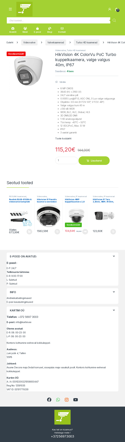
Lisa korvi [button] (57, 231)
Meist (25, 30)
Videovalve (29, 42)
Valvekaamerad (55, 42)
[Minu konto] (110, 9)
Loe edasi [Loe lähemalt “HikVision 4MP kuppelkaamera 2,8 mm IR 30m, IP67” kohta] (85, 231)
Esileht (10, 42)
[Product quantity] (66, 160)
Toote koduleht (63, 138)
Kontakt (62, 30)
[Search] (114, 20)
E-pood (37, 30)
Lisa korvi (96, 160)
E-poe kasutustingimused (20, 302)
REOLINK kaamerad (17, 196)
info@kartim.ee (23, 322)
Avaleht (12, 30)
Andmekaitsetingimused (19, 298)
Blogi (49, 30)
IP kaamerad (81, 196)
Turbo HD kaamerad (86, 42)
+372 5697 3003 (28, 316)
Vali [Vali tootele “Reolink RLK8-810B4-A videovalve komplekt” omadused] (29, 231)
